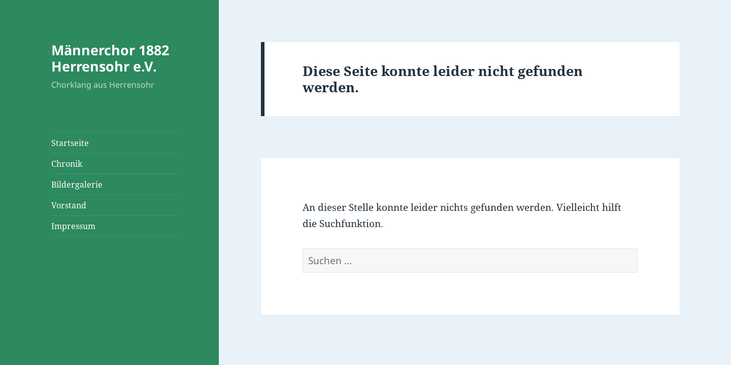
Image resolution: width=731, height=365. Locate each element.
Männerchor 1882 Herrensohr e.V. (110, 58)
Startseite (70, 143)
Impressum (73, 226)
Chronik (66, 163)
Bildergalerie (77, 184)
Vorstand (68, 205)
